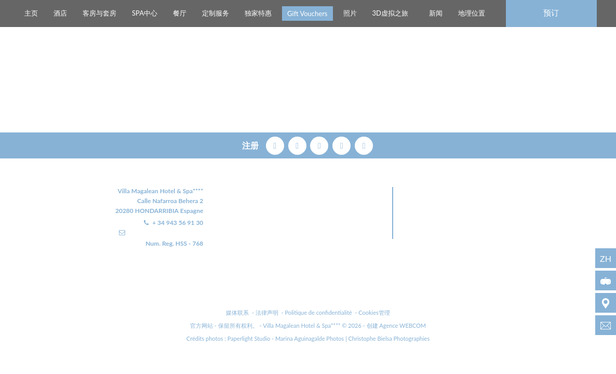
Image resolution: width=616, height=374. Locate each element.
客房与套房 (99, 13)
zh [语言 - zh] (605, 258)
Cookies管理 (374, 312)
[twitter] (298, 144)
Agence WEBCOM (402, 325)
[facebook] (276, 144)
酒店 (60, 13)
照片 (350, 13)
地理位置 (471, 13)
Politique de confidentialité (318, 312)
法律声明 (267, 312)
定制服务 (215, 13)
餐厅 (179, 13)
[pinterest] (320, 144)
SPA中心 (144, 13)
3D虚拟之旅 (390, 13)
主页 (31, 13)
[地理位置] (605, 303)
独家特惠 (258, 13)
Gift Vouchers (307, 13)
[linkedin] (364, 144)
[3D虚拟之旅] (605, 280)
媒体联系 (237, 312)
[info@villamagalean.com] (605, 325)
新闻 (436, 13)
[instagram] (342, 144)
